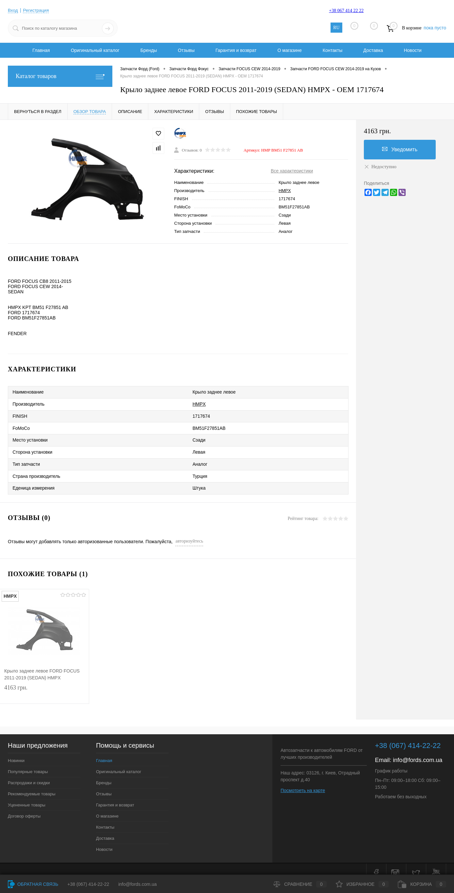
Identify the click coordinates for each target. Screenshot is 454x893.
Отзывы (186, 50)
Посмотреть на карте (303, 782)
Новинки (16, 752)
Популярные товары (28, 763)
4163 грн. (44, 686)
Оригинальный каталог (95, 50)
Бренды (148, 50)
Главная (41, 50)
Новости (412, 50)
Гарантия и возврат (236, 50)
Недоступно (380, 166)
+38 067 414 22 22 (346, 10)
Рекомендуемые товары (32, 785)
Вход (13, 10)
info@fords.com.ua (417, 752)
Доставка (373, 50)
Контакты (332, 50)
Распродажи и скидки (29, 774)
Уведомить (399, 149)
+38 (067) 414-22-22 (88, 884)
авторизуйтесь (189, 532)
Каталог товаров (60, 76)
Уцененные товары (26, 796)
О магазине (289, 50)
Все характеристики (292, 170)
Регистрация (37, 10)
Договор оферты (24, 807)
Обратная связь (33, 884)
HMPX (285, 190)
